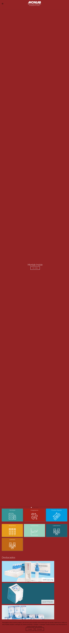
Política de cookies (36, 626)
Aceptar (30, 629)
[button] (2, 3)
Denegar (39, 629)
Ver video (35, 268)
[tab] (31, 507)
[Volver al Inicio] (35, 3)
